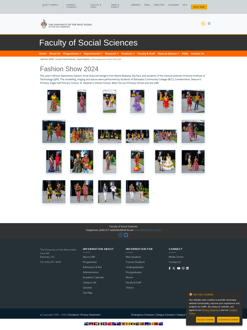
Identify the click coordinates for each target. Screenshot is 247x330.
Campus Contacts (165, 314)
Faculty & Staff (95, 6)
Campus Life (89, 282)
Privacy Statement (91, 314)
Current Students (71, 6)
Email (147, 5)
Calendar (173, 5)
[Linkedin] (188, 268)
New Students (133, 256)
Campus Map (183, 314)
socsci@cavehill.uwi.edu (147, 230)
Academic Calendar (93, 277)
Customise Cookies (228, 319)
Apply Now (199, 7)
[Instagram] (184, 268)
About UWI (89, 256)
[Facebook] (170, 268)
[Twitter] (174, 268)
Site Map (87, 292)
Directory (159, 5)
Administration (91, 272)
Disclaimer (73, 314)
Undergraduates (135, 267)
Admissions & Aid (92, 267)
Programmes (90, 262)
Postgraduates (134, 272)
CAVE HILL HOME (47, 59)
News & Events (115, 6)
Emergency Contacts (142, 314)
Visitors (130, 287)
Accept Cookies (205, 319)
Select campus (50, 5)
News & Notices (83, 59)
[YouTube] (179, 268)
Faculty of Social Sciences (66, 59)
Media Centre (176, 256)
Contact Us (175, 262)
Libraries (136, 5)
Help (185, 5)
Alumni (129, 277)
